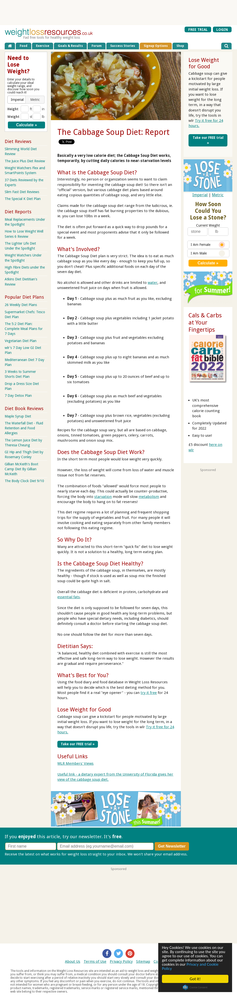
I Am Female (208, 245)
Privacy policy (200, 854)
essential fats (68, 597)
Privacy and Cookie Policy (190, 966)
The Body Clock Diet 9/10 (24, 481)
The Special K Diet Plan (23, 199)
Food (23, 46)
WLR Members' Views (75, 763)
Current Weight (208, 225)
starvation (103, 496)
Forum (97, 46)
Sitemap (143, 961)
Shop (180, 46)
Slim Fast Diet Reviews (22, 192)
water (153, 282)
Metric (217, 195)
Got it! (195, 978)
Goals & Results (70, 46)
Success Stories (122, 46)
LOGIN (222, 30)
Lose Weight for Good (84, 709)
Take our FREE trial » (78, 744)
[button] (17, 100)
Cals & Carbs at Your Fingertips (205, 322)
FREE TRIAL (198, 30)
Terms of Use (95, 961)
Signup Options (156, 46)
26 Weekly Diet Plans (21, 305)
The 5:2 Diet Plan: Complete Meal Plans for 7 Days (24, 329)
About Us (72, 961)
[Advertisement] (118, 12)
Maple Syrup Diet (18, 416)
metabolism (149, 496)
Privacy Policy (121, 961)
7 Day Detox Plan (18, 396)
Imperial (200, 195)
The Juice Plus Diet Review (25, 161)
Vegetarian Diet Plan (20, 341)
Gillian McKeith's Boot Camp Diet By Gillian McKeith (21, 469)
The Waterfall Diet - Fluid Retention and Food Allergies (24, 428)
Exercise (42, 46)
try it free (149, 692)
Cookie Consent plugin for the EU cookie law (195, 987)
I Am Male (208, 253)
